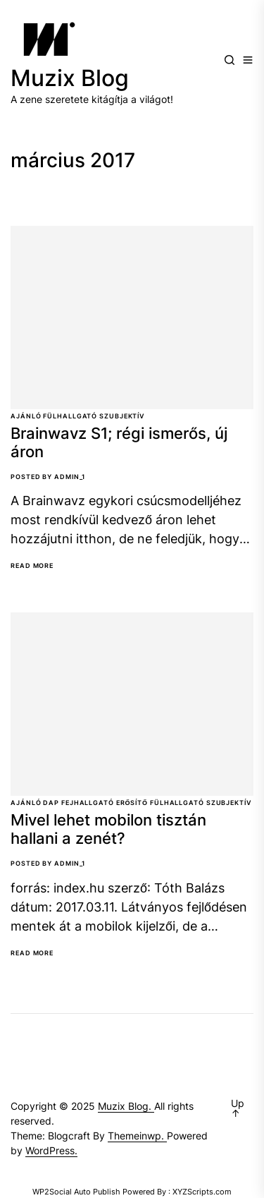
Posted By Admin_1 (48, 476)
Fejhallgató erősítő (104, 802)
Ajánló (26, 416)
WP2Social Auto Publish (76, 1192)
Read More (32, 565)
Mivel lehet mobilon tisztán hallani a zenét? (108, 829)
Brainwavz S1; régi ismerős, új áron (119, 442)
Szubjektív (122, 416)
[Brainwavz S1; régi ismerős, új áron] (132, 317)
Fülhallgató (70, 416)
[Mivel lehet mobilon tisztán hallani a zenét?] (132, 704)
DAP (51, 802)
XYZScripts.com (202, 1192)
